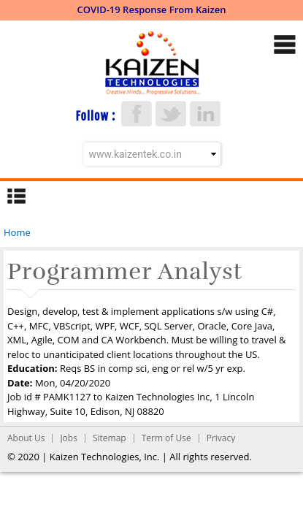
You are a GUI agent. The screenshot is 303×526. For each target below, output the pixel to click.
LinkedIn (205, 113)
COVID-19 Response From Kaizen (151, 9)
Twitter (171, 113)
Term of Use (166, 438)
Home (17, 232)
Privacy (221, 438)
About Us (26, 438)
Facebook (136, 113)
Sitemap (109, 438)
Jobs (68, 438)
